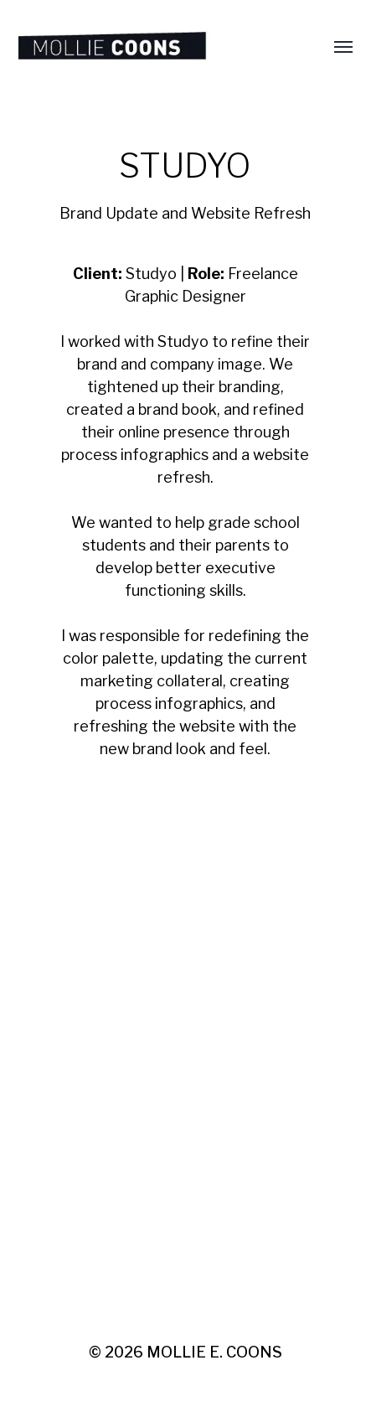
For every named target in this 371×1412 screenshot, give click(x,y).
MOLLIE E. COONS (214, 1352)
